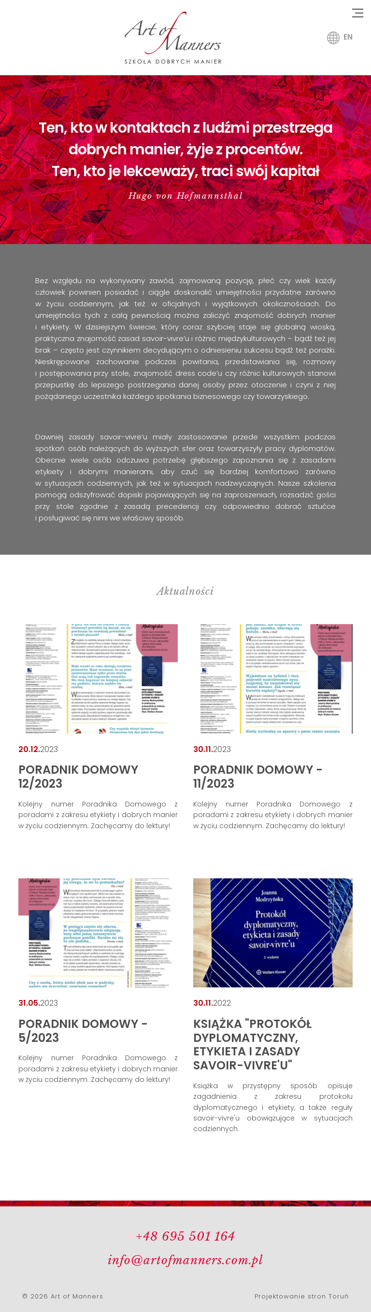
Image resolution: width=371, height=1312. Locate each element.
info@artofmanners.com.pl (185, 1260)
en (348, 37)
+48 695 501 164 (185, 1237)
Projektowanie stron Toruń (302, 1296)
